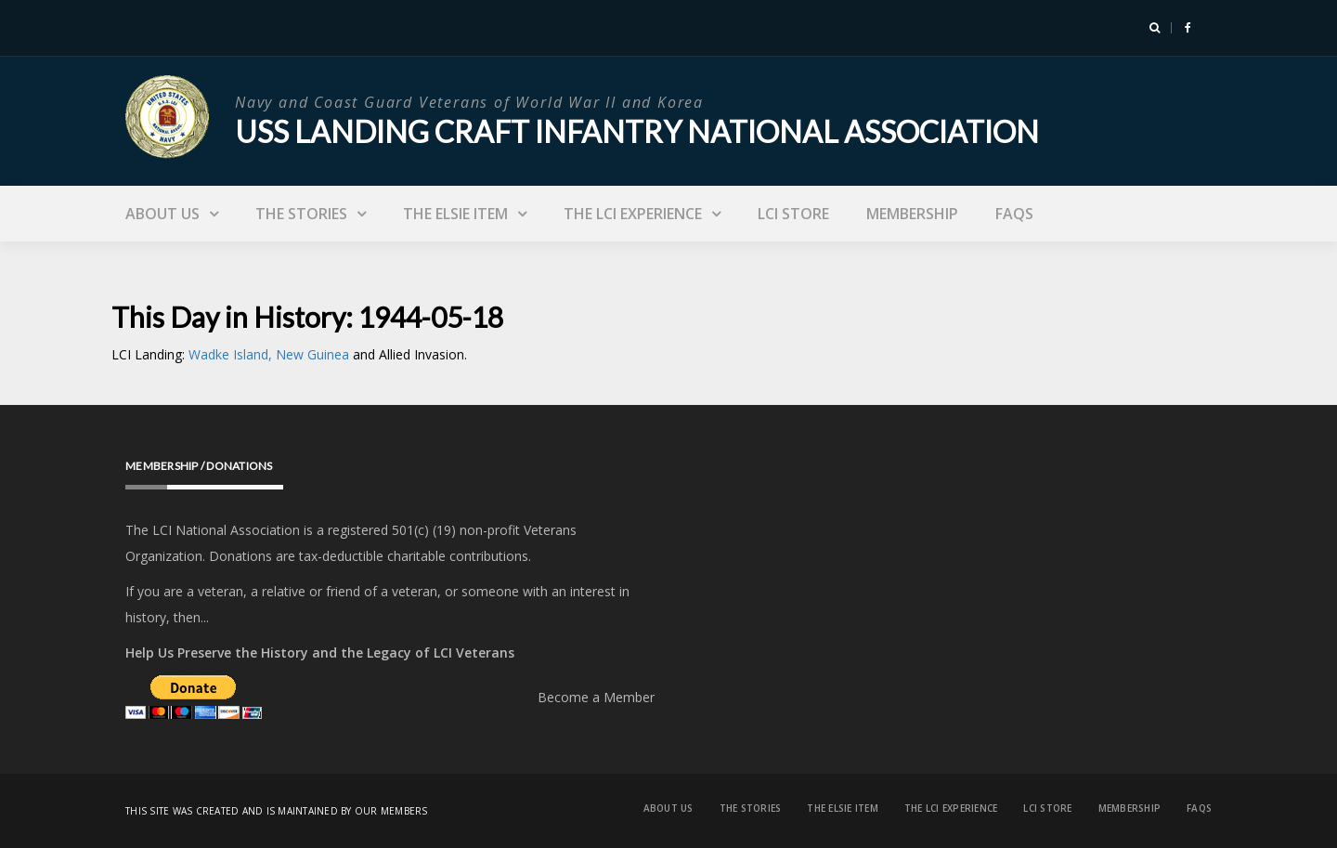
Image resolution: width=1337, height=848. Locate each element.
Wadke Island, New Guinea (270, 354)
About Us (162, 213)
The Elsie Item (455, 213)
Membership (912, 213)
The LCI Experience (633, 213)
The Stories (301, 213)
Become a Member (596, 697)
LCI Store (793, 213)
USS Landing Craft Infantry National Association (637, 131)
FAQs (1014, 213)
